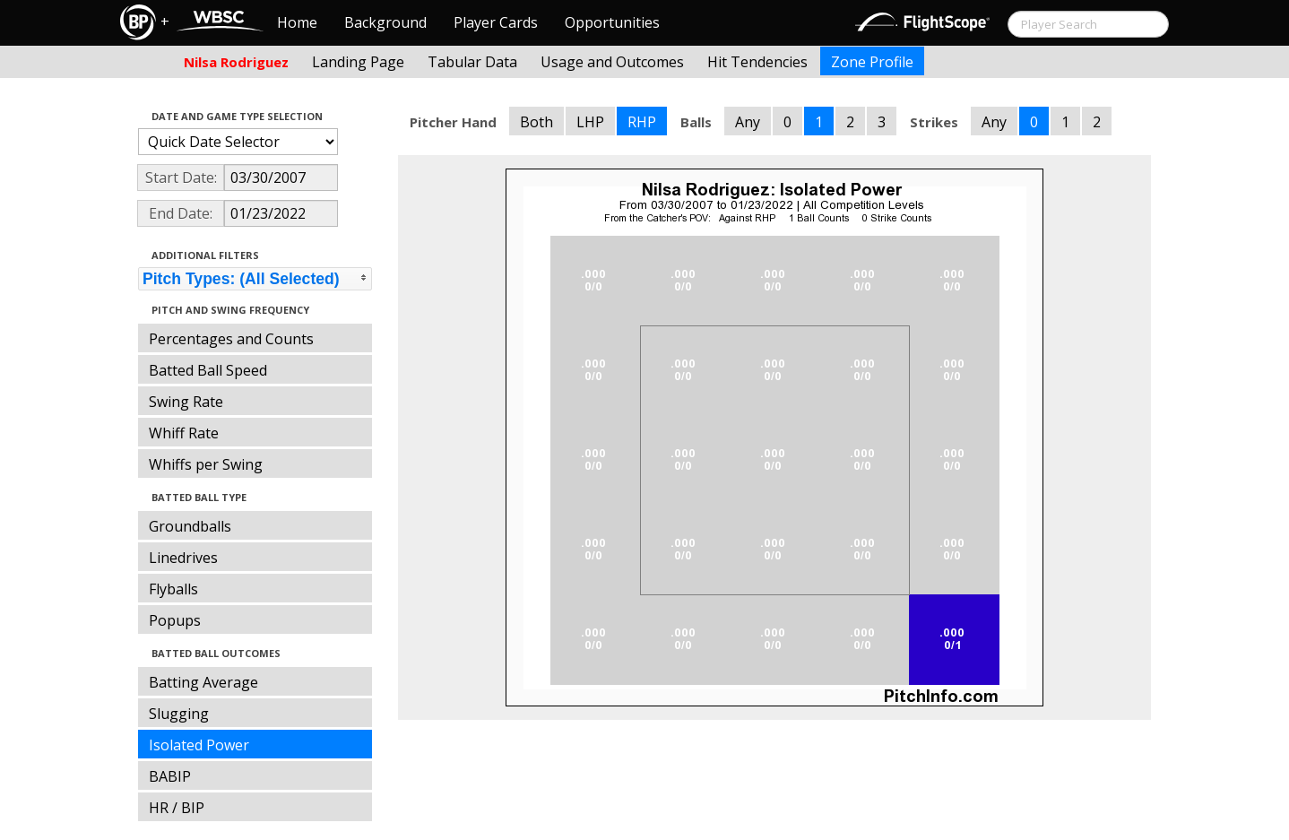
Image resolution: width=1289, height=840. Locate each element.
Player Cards (496, 22)
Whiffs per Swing (206, 464)
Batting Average (203, 682)
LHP (590, 122)
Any (747, 122)
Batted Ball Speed (208, 370)
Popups (175, 620)
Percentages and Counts (231, 339)
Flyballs (173, 589)
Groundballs (190, 526)
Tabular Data (472, 62)
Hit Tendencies (757, 62)
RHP (641, 122)
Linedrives (183, 557)
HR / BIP (176, 808)
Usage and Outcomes (612, 62)
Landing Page (358, 62)
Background (385, 22)
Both (536, 122)
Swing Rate (186, 401)
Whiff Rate (184, 433)
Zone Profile (872, 62)
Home (297, 22)
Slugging (179, 713)
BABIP (170, 776)
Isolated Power (199, 745)
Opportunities (612, 22)
